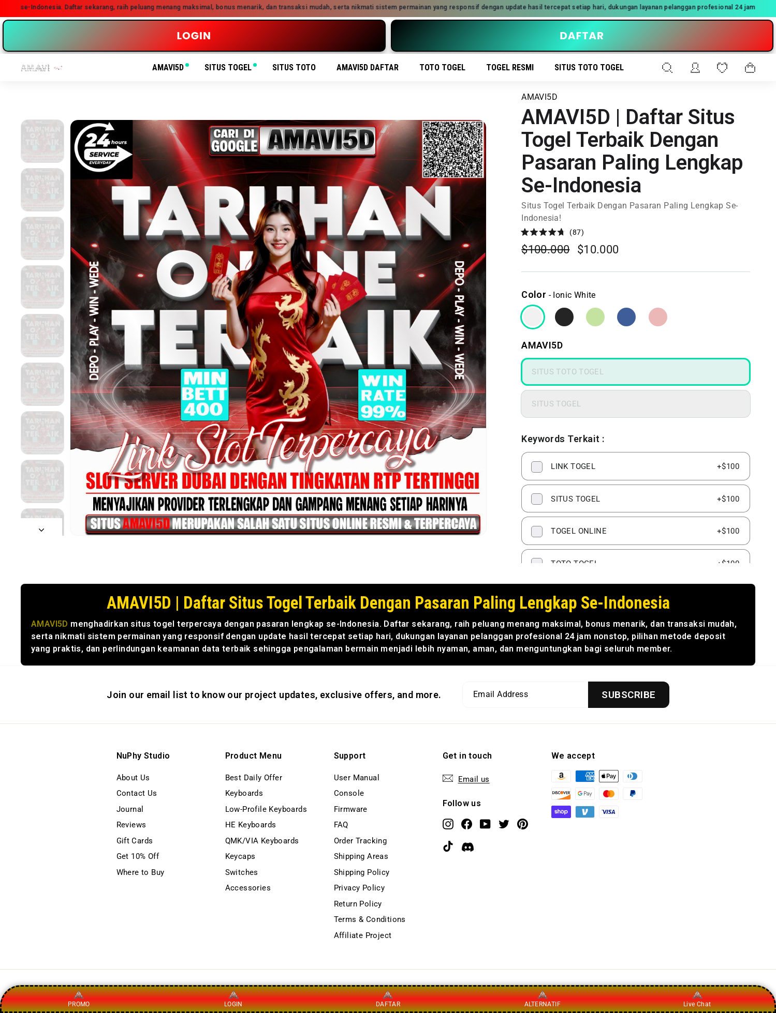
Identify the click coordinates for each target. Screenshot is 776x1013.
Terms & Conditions (370, 919)
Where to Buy (140, 872)
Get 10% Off (137, 856)
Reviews (131, 824)
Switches (241, 872)
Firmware (351, 809)
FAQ (341, 824)
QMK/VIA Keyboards (262, 840)
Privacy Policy (359, 888)
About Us (133, 777)
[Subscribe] (628, 695)
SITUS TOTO (294, 67)
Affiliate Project (363, 935)
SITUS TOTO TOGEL (589, 67)
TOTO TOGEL (442, 67)
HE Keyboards (250, 824)
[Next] (41, 527)
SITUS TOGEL (228, 67)
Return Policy (358, 904)
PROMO (79, 998)
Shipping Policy (362, 872)
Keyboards (244, 793)
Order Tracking (360, 840)
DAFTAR (582, 35)
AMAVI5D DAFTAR (367, 67)
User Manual (356, 777)
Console (349, 793)
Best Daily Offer (253, 777)
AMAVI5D (168, 67)
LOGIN (194, 35)
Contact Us (136, 793)
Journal (130, 809)
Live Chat (697, 998)
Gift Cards (134, 840)
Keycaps (240, 856)
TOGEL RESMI (510, 67)
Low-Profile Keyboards (266, 809)
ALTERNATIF (542, 998)
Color (533, 294)
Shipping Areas (361, 856)
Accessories (248, 888)
